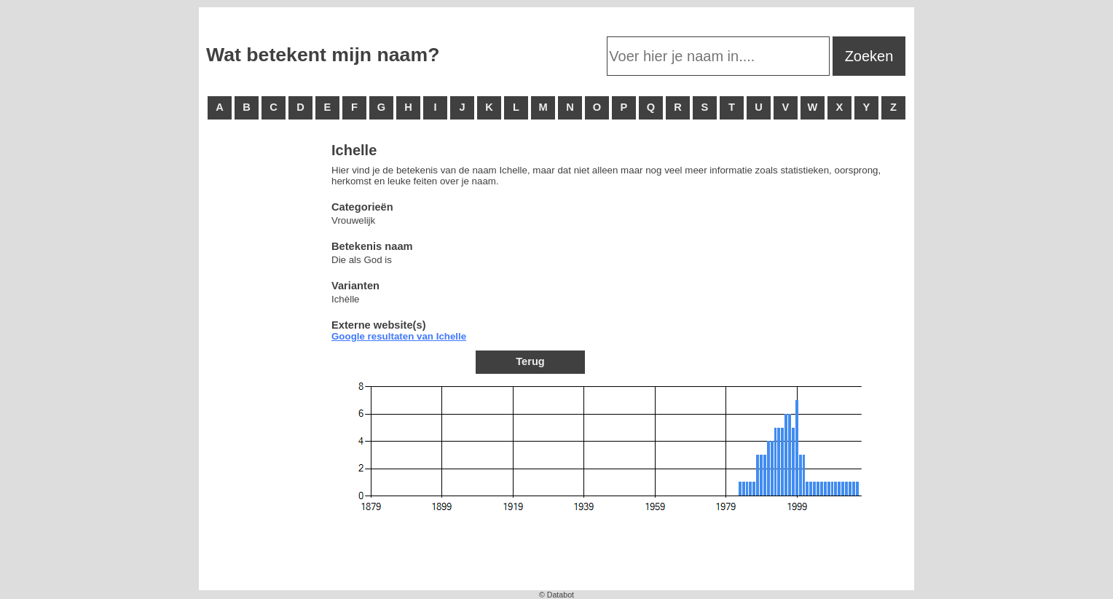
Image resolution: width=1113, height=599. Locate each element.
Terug (530, 361)
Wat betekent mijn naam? (322, 55)
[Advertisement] (264, 364)
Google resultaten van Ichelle (398, 336)
